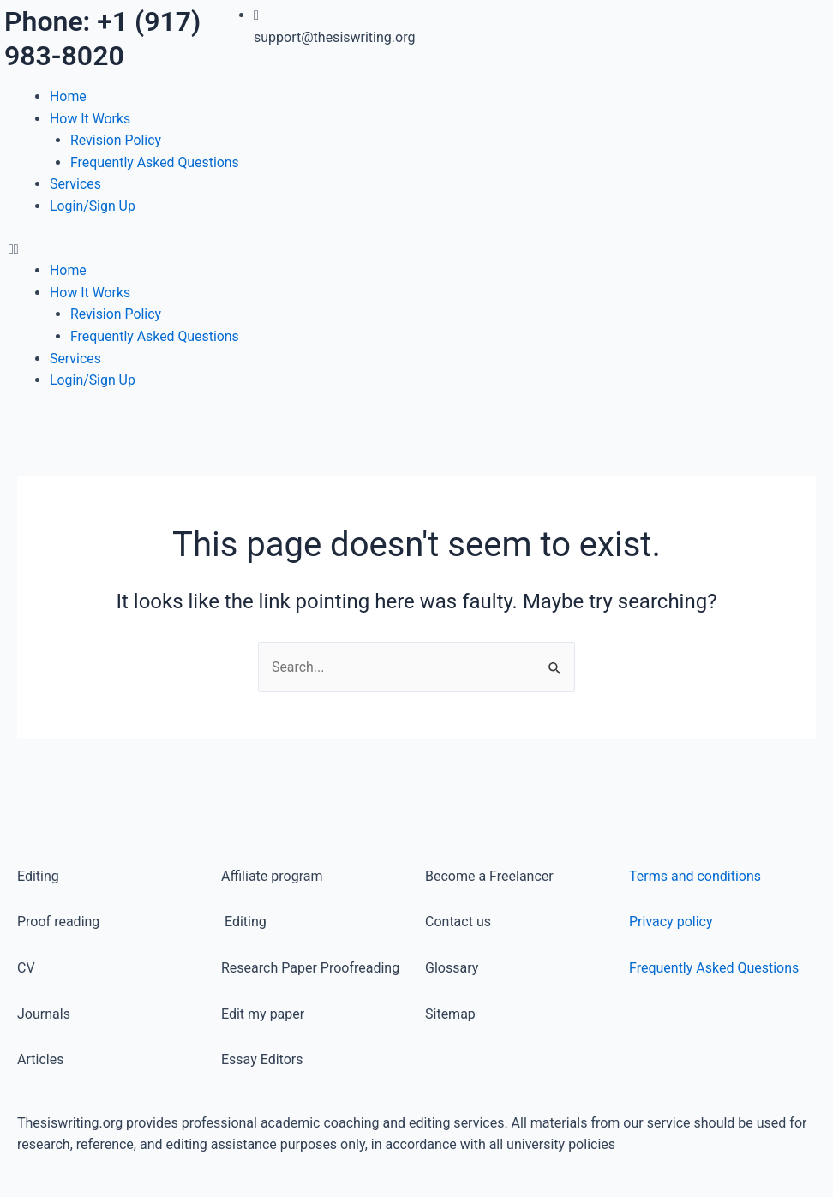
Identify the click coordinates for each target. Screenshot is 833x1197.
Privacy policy (671, 922)
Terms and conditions (695, 876)
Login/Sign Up (93, 206)
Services (75, 184)
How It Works (90, 119)
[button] (208, 249)
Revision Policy (116, 140)
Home (68, 96)
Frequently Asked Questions (155, 162)
